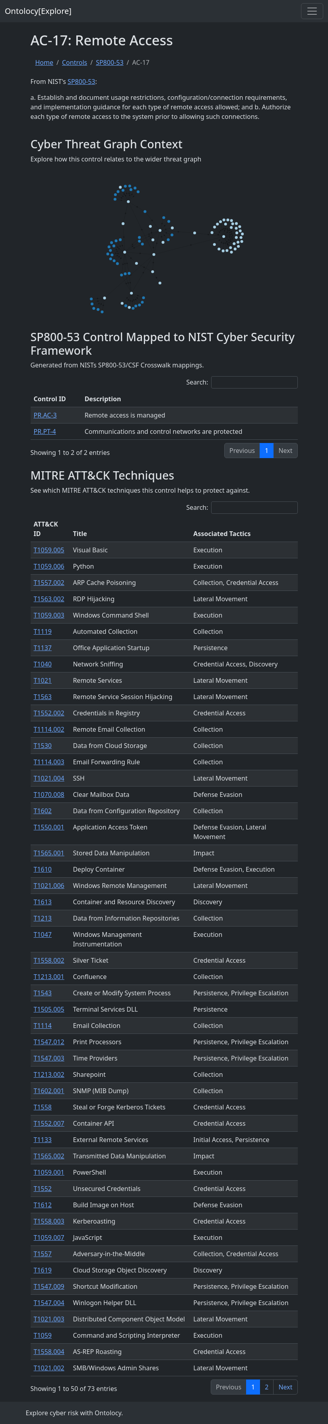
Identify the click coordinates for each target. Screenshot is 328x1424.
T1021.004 (49, 778)
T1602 (43, 810)
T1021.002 (49, 1368)
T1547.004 (49, 1302)
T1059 (43, 1335)
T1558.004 (49, 1351)
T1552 (43, 1188)
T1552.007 (49, 1123)
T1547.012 (49, 1041)
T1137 (43, 647)
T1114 (43, 1025)
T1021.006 (49, 885)
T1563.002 (49, 598)
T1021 (43, 680)
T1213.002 (49, 1074)
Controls (74, 62)
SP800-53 (109, 62)
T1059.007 (49, 1237)
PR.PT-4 (45, 431)
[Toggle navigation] (312, 11)
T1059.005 (49, 550)
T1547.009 (49, 1286)
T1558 (43, 1107)
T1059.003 (49, 615)
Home (44, 62)
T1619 (43, 1270)
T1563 (43, 696)
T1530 (43, 745)
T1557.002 (49, 582)
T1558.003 (49, 1221)
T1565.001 (49, 853)
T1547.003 (49, 1058)
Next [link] (285, 1387)
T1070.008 (49, 794)
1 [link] (266, 450)
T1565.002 (49, 1156)
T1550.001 (49, 827)
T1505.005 (49, 1009)
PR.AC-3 (45, 415)
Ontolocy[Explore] (38, 11)
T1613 (43, 902)
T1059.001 (49, 1172)
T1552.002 (49, 713)
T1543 (43, 993)
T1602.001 (49, 1090)
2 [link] (266, 1387)
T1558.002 (49, 960)
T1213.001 (49, 976)
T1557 (43, 1253)
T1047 (43, 934)
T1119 (43, 631)
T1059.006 (49, 566)
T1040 (43, 664)
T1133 (43, 1139)
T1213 (43, 918)
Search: (242, 382)
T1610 (43, 869)
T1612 (43, 1205)
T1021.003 (49, 1319)
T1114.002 (49, 729)
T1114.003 (49, 762)
